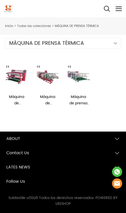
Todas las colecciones (34, 26)
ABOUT (13, 138)
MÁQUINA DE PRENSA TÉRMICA (77, 26)
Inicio (9, 26)
